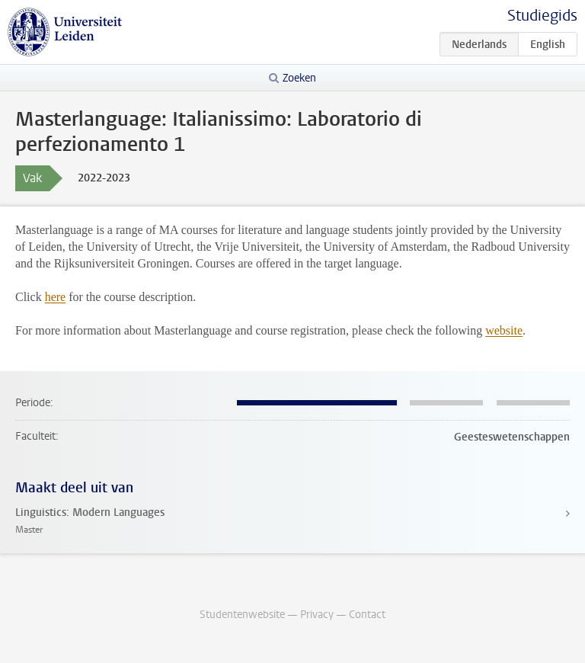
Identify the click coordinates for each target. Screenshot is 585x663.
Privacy (317, 614)
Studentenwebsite (242, 614)
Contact (367, 614)
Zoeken (299, 78)
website (504, 330)
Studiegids (542, 15)
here (55, 296)
